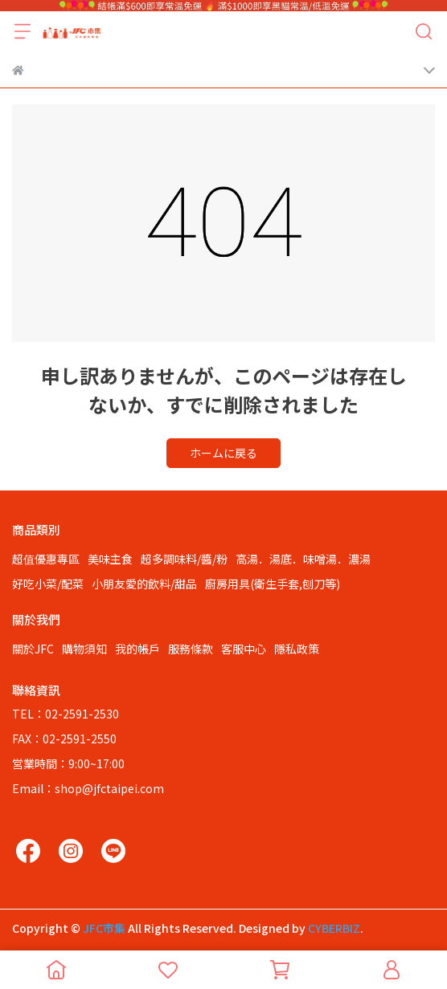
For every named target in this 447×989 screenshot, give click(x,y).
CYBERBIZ (334, 928)
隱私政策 (296, 649)
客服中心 (243, 649)
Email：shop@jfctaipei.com (88, 788)
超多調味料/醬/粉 (184, 559)
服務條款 (190, 649)
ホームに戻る (223, 453)
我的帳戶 (137, 649)
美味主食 (110, 559)
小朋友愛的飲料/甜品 (144, 584)
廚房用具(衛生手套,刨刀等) (272, 584)
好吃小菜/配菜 (48, 584)
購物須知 (84, 649)
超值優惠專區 (46, 559)
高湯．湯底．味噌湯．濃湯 (303, 559)
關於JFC (33, 649)
